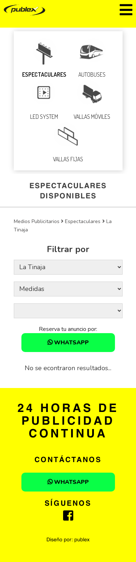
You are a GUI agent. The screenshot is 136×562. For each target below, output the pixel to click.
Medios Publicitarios (36, 221)
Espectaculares (82, 221)
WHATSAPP (68, 343)
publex (82, 539)
